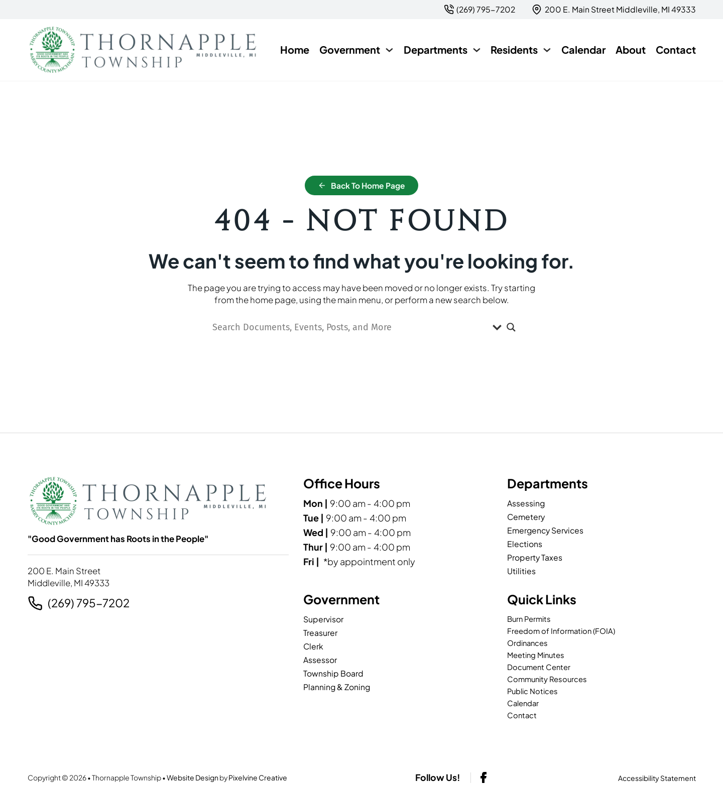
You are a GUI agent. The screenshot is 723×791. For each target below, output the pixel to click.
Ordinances (529, 643)
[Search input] (350, 327)
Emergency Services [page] (545, 530)
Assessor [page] (320, 660)
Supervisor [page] (323, 619)
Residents (514, 49)
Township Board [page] (333, 673)
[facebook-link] (483, 777)
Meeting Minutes (538, 655)
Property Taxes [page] (534, 557)
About (631, 49)
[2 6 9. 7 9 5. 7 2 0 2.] (479, 10)
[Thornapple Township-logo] (143, 50)
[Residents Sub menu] (547, 50)
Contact (676, 49)
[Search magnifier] (511, 327)
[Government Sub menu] (389, 50)
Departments (435, 49)
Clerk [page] (313, 646)
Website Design (192, 777)
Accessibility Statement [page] (657, 777)
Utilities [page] (521, 571)
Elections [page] (524, 544)
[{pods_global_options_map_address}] (613, 10)
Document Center (540, 667)
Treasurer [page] (320, 632)
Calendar (583, 49)
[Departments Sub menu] (476, 50)
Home (294, 49)
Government (349, 49)
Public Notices (534, 691)
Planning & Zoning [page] (336, 687)
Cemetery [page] (526, 516)
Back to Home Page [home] (362, 185)
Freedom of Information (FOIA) (564, 631)
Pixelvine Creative (257, 777)
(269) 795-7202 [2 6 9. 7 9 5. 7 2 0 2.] (89, 603)
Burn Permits (530, 619)
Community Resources (549, 679)
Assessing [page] (526, 503)
